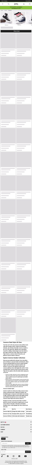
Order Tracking (4, 1)
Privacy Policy (7, 446)
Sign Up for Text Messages (6, 441)
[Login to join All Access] (16, 7)
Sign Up (3, 438)
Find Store (28, 451)
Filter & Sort (16, 31)
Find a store (3, 449)
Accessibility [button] (28, 1)
